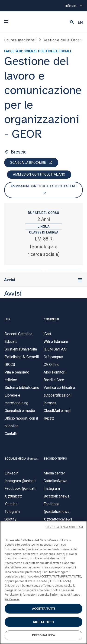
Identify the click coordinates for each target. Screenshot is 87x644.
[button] (71, 22)
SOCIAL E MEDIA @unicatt (22, 458)
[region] (43, 582)
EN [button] (80, 22)
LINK (7, 319)
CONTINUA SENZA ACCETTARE (64, 527)
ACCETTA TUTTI (43, 608)
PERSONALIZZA (43, 635)
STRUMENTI (51, 319)
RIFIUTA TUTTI (43, 622)
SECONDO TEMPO (55, 458)
